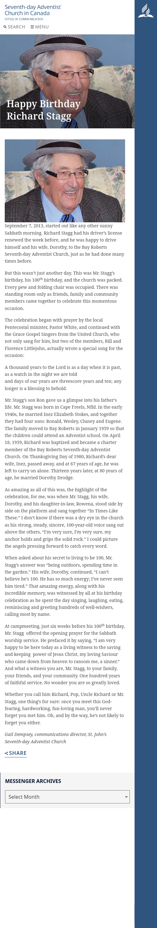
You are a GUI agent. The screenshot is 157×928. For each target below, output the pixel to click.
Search (14, 27)
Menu (40, 27)
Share (16, 753)
